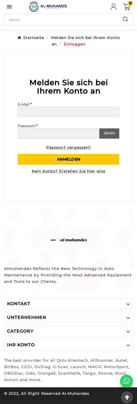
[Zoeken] (61, 19)
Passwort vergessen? (68, 147)
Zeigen (109, 133)
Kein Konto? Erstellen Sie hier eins (68, 171)
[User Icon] (116, 7)
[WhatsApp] (126, 381)
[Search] (125, 19)
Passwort (26, 126)
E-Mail (23, 104)
